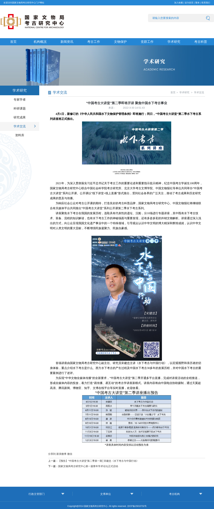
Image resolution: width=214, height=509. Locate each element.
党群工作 (147, 42)
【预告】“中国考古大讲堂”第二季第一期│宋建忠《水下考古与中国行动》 (98, 460)
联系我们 (206, 2)
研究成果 (20, 117)
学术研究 (173, 42)
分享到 (52, 453)
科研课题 (20, 108)
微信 (69, 453)
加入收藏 (178, 2)
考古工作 (93, 42)
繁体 (197, 2)
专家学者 (20, 99)
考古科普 (200, 42)
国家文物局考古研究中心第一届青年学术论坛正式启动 (88, 466)
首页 (13, 42)
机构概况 (40, 42)
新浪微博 (61, 453)
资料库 (19, 135)
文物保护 (120, 42)
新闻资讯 (66, 42)
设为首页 (189, 2)
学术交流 (20, 126)
